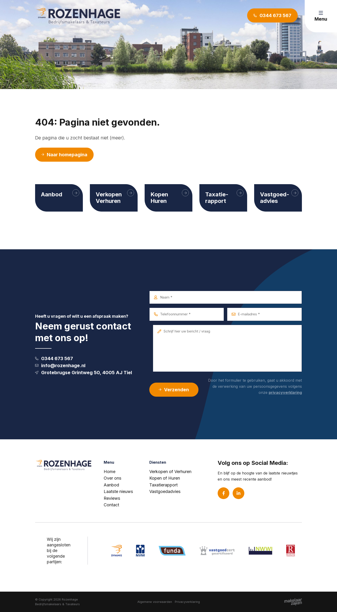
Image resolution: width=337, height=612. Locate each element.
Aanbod (111, 484)
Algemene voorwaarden (154, 602)
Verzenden (174, 389)
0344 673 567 (54, 358)
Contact (111, 504)
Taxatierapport (163, 484)
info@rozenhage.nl (60, 365)
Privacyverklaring (187, 602)
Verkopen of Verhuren (170, 471)
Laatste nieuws (118, 491)
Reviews (112, 498)
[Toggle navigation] (321, 16)
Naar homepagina (64, 154)
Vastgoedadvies (164, 491)
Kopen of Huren (164, 478)
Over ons (112, 478)
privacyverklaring (285, 392)
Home (109, 471)
